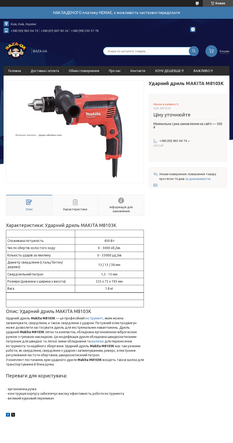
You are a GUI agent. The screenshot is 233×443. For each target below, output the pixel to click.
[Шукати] (194, 51)
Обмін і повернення (84, 70)
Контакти (138, 70)
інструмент (94, 318)
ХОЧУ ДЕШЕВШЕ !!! (169, 70)
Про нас (115, 70)
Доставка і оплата (45, 70)
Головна (14, 70)
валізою (97, 341)
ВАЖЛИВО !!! (203, 70)
